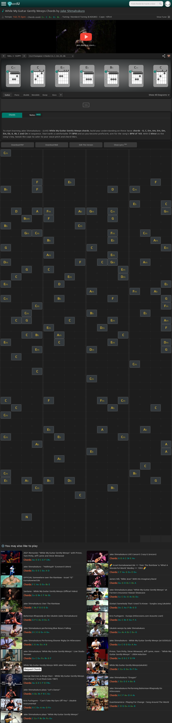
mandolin (36, 95)
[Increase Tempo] (24, 56)
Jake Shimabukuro (72, 11)
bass (54, 95)
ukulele (26, 95)
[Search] (160, 3)
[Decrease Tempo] (3, 56)
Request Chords (32, 669)
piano (17, 95)
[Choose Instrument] (61, 95)
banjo (45, 95)
